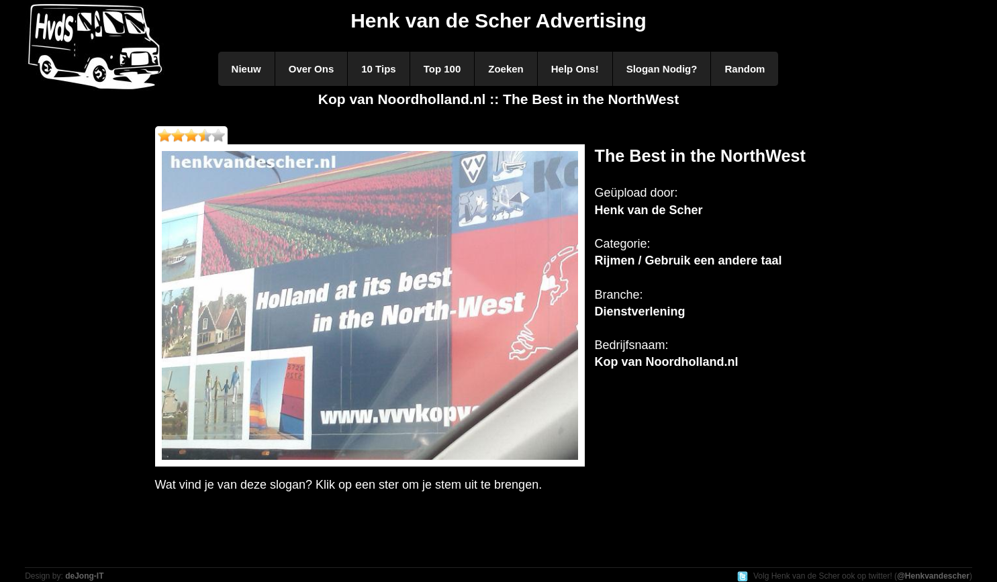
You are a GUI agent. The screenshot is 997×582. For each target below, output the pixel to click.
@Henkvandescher (933, 576)
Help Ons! (575, 69)
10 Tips (378, 69)
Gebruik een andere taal (713, 260)
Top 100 (442, 69)
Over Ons (311, 69)
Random (744, 69)
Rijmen (615, 260)
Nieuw (246, 69)
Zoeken (506, 69)
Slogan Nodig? (662, 69)
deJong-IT (84, 576)
